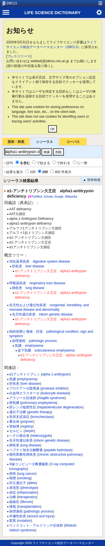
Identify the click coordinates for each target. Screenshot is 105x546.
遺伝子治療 (17, 412)
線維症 (14, 502)
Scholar (48, 196)
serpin (29, 431)
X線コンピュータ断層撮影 (28, 464)
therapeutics (27, 497)
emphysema (27, 379)
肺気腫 (14, 403)
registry (26, 426)
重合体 (14, 422)
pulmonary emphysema (38, 403)
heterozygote (41, 436)
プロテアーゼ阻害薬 (24, 388)
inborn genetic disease (51, 440)
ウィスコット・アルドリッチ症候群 (36, 525)
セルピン (16, 431)
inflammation (27, 492)
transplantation (29, 507)
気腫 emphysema (29, 346)
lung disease (30, 445)
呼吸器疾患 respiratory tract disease (37, 283)
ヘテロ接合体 (19, 436)
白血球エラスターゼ (24, 393)
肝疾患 (14, 384)
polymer (27, 422)
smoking (24, 478)
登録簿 (14, 426)
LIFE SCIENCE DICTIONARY (52, 12)
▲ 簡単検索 (92, 180)
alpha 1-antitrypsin (55, 374)
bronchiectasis (42, 417)
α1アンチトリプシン (24, 374)
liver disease (30, 384)
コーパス (73, 142)
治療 (12, 497)
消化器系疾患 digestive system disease (39, 261)
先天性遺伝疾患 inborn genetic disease (42, 314)
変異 (12, 521)
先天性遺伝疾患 (21, 440)
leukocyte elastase (55, 393)
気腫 (12, 379)
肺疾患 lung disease (28, 288)
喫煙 (12, 478)
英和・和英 (16, 142)
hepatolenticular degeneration (60, 407)
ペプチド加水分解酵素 (26, 450)
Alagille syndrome (51, 398)
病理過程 (16, 511)
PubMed (36, 196)
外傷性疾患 (17, 516)
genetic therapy (39, 412)
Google (58, 196)
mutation (24, 521)
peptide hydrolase (58, 450)
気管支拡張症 (19, 417)
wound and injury (40, 516)
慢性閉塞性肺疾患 (22, 455)
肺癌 (12, 474)
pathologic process (39, 511)
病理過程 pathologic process (34, 341)
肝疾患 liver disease (28, 266)
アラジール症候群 (22, 398)
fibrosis (26, 502)
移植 (12, 507)
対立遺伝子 (17, 483)
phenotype (29, 488)
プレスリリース (19, 56)
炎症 (12, 492)
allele (32, 483)
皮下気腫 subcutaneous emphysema (46, 350)
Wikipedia (71, 196)
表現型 (14, 488)
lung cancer (26, 474)
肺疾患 (14, 445)
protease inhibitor (54, 388)
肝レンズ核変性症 (22, 407)
